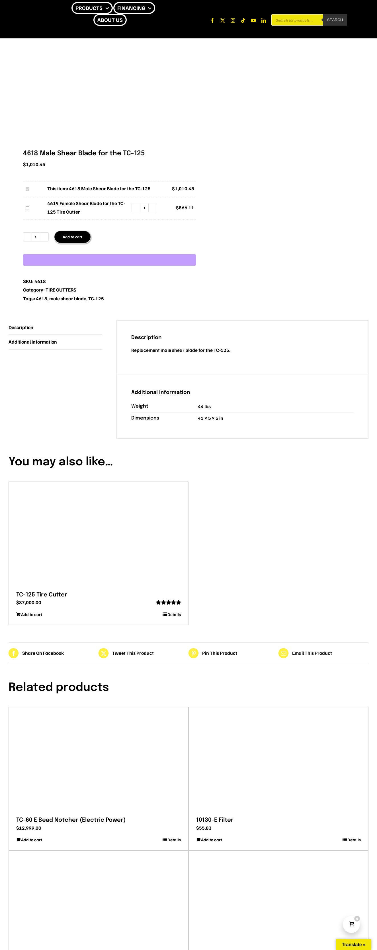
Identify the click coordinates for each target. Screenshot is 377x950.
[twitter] (222, 20)
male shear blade (67, 298)
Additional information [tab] (33, 342)
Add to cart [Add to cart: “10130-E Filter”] (211, 839)
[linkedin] (263, 20)
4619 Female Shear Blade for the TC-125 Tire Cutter (24, 203)
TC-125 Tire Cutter (41, 595)
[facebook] (212, 20)
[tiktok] (243, 20)
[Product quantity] (144, 207)
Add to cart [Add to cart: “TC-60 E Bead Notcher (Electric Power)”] (31, 839)
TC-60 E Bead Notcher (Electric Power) (71, 820)
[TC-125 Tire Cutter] (98, 535)
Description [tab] (21, 327)
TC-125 (96, 298)
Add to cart (72, 236)
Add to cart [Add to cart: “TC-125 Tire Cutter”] (31, 614)
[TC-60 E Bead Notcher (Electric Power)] (98, 760)
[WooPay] (109, 260)
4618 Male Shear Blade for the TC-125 (24, 184)
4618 (41, 298)
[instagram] (233, 20)
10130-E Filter (214, 820)
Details (174, 614)
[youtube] (253, 20)
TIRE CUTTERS (61, 290)
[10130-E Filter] (278, 760)
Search (335, 20)
